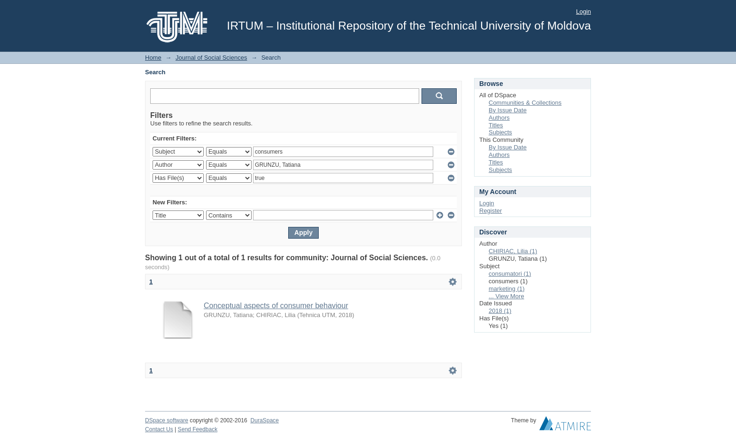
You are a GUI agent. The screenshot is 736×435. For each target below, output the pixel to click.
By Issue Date (508, 110)
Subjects (500, 132)
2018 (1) (500, 310)
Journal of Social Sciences (211, 57)
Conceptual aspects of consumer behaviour (276, 306)
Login (583, 11)
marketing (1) (507, 288)
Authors (499, 117)
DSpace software (166, 420)
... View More (506, 296)
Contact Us (159, 429)
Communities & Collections (525, 102)
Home (153, 57)
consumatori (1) (510, 273)
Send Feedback (198, 429)
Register (490, 210)
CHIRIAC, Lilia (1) (513, 251)
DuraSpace (264, 420)
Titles (496, 125)
